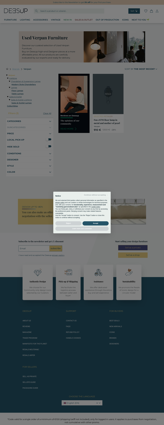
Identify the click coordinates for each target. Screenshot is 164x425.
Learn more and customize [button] (82, 228)
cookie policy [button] (95, 207)
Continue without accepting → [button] (96, 195)
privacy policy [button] (60, 202)
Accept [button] (95, 223)
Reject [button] (68, 223)
